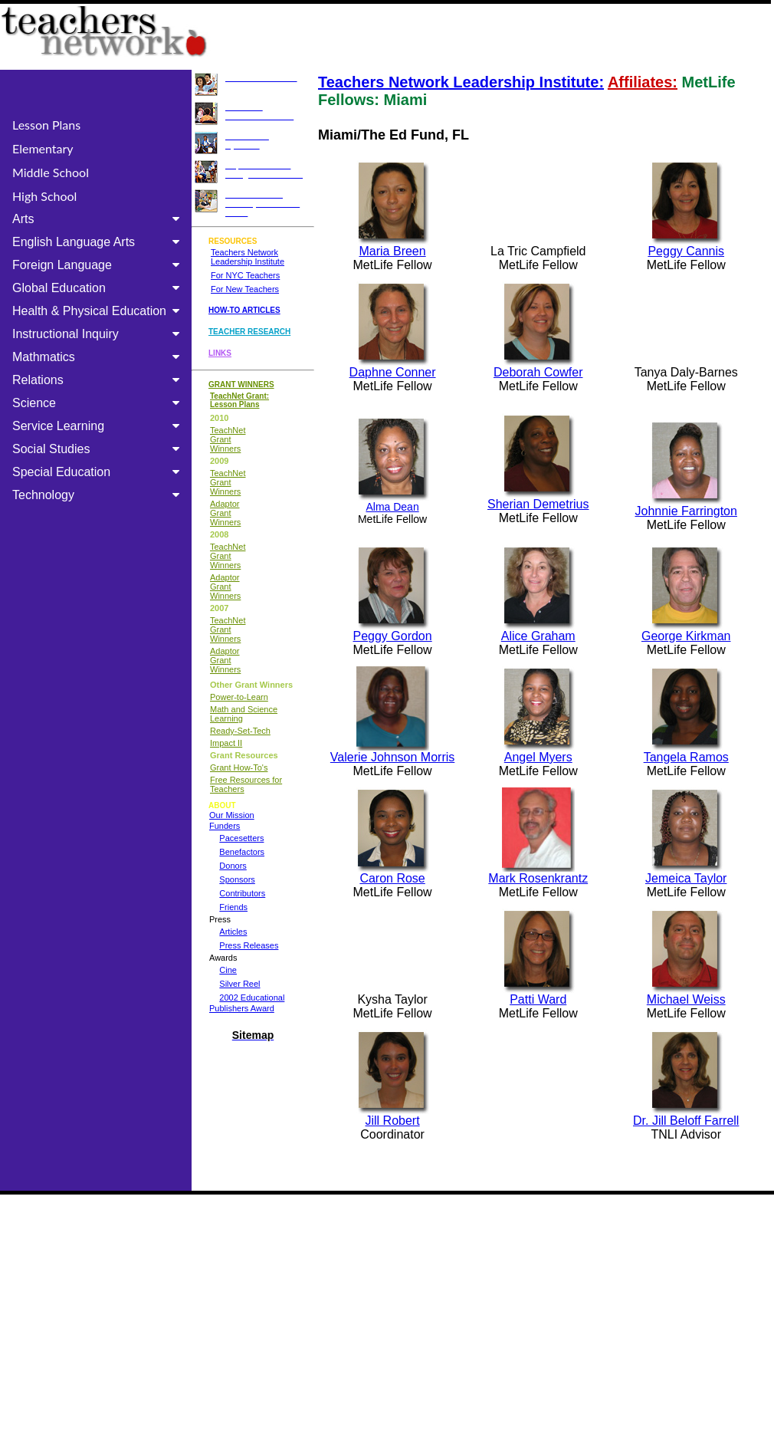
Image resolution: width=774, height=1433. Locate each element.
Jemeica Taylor (685, 878)
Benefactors (241, 851)
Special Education (98, 471)
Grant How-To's (238, 767)
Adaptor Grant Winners (225, 513)
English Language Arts (98, 241)
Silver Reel (239, 983)
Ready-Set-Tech (240, 730)
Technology (98, 494)
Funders (224, 825)
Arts (98, 218)
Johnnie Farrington (686, 511)
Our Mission (231, 815)
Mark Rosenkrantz (538, 873)
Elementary (43, 148)
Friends (233, 907)
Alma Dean (392, 507)
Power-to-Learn (239, 697)
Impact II (226, 743)
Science (98, 402)
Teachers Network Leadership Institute (247, 257)
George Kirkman (686, 636)
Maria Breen (392, 251)
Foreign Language (98, 264)
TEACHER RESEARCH (249, 331)
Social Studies (98, 448)
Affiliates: (642, 82)
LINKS (219, 353)
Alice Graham (538, 636)
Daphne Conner (392, 372)
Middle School (50, 172)
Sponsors (236, 879)
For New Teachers (245, 289)
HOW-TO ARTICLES (244, 310)
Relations (98, 379)
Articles (233, 931)
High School (44, 196)
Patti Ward (538, 999)
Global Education (98, 287)
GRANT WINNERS (241, 384)
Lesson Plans (46, 124)
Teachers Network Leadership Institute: (461, 82)
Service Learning (98, 425)
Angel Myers (538, 757)
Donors (232, 865)
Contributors (242, 893)
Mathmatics (98, 356)
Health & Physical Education (98, 310)
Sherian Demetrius (538, 504)
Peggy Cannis (686, 251)
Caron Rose (392, 878)
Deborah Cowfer (538, 372)
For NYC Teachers (245, 275)
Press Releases (248, 945)
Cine (228, 970)
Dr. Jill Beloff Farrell (686, 1120)
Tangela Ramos (686, 757)
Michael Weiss (686, 999)
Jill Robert (392, 1115)
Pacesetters (241, 838)
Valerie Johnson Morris (392, 757)
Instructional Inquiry (98, 333)
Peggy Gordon (392, 636)
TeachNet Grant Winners (227, 439)
